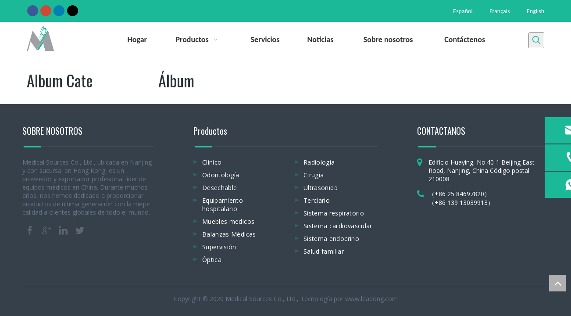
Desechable (219, 187)
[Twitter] (72, 10)
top (557, 283)
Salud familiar (323, 251)
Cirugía (313, 175)
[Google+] (45, 10)
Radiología (319, 162)
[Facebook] (32, 10)
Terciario (316, 200)
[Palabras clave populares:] (536, 40)
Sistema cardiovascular (337, 226)
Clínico (211, 162)
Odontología (220, 175)
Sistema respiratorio (333, 213)
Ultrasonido (320, 187)
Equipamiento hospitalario (222, 204)
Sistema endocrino (331, 238)
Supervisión (219, 247)
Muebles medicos (228, 221)
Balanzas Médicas (229, 234)
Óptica (211, 259)
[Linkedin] (59, 10)
